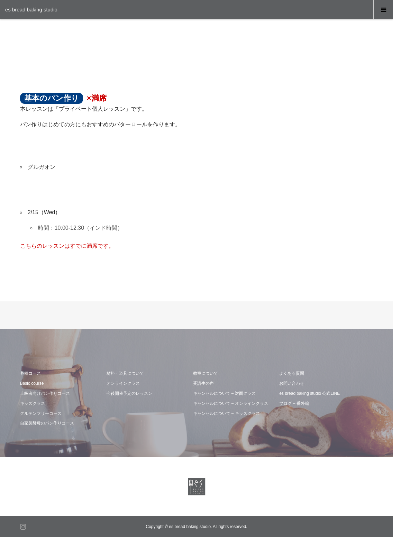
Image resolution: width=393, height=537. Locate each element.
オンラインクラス (123, 383)
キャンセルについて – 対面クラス (224, 393)
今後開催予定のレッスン (129, 393)
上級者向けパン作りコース (45, 393)
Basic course (32, 383)
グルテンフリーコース (41, 413)
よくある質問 (291, 373)
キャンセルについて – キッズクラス (226, 413)
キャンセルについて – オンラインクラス (230, 403)
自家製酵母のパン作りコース (47, 423)
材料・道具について (125, 373)
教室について (205, 373)
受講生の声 (203, 383)
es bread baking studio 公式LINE (309, 393)
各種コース (30, 373)
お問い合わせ (291, 383)
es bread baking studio (31, 9)
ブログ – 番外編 (294, 403)
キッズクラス (32, 403)
